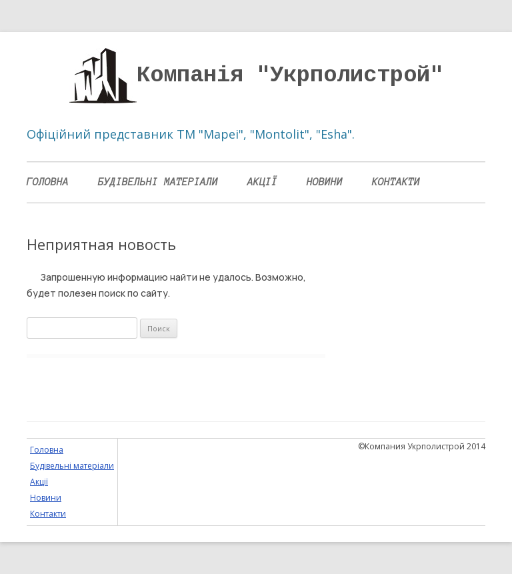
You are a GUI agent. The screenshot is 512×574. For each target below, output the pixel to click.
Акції (262, 182)
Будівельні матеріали (158, 182)
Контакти (396, 182)
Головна (48, 182)
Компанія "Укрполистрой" (290, 75)
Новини (325, 182)
